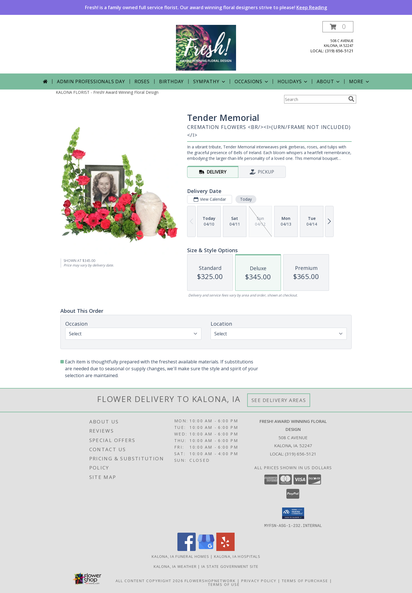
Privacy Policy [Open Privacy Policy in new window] (258, 580)
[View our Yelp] (225, 549)
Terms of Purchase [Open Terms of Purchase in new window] (305, 580)
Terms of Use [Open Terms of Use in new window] (224, 584)
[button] (337, 26)
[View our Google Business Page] (206, 549)
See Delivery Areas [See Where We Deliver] (278, 400)
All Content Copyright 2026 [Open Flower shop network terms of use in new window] (149, 580)
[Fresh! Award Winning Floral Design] (206, 47)
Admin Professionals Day (91, 81)
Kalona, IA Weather (175, 566)
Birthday (171, 81)
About (329, 81)
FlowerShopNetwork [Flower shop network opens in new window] (210, 580)
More (359, 81)
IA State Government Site (229, 566)
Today (246, 199)
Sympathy (209, 81)
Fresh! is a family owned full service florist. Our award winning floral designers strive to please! (206, 7)
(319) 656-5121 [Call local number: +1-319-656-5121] (339, 50)
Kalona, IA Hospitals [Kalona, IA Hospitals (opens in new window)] (237, 556)
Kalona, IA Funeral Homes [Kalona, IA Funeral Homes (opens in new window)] (180, 556)
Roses (142, 81)
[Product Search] (315, 99)
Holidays (293, 81)
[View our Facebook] (186, 549)
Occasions (252, 81)
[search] (351, 99)
